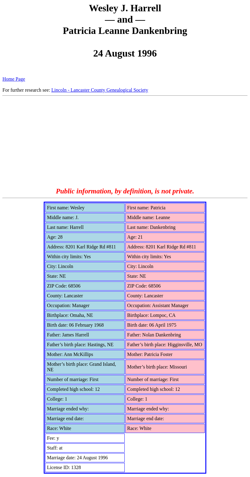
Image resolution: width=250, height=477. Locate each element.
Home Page (13, 79)
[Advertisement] (125, 142)
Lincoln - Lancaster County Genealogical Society (99, 90)
